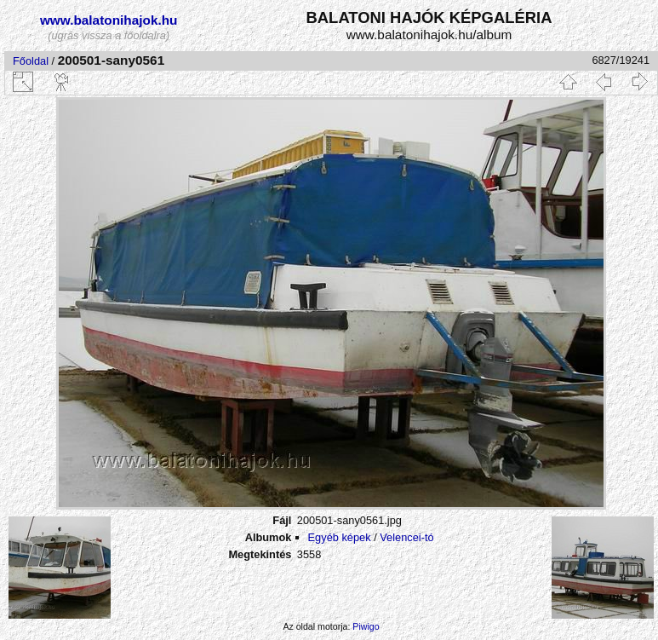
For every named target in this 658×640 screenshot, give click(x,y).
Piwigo (365, 626)
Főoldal (31, 61)
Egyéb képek (339, 537)
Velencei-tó (406, 537)
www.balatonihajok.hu (109, 20)
